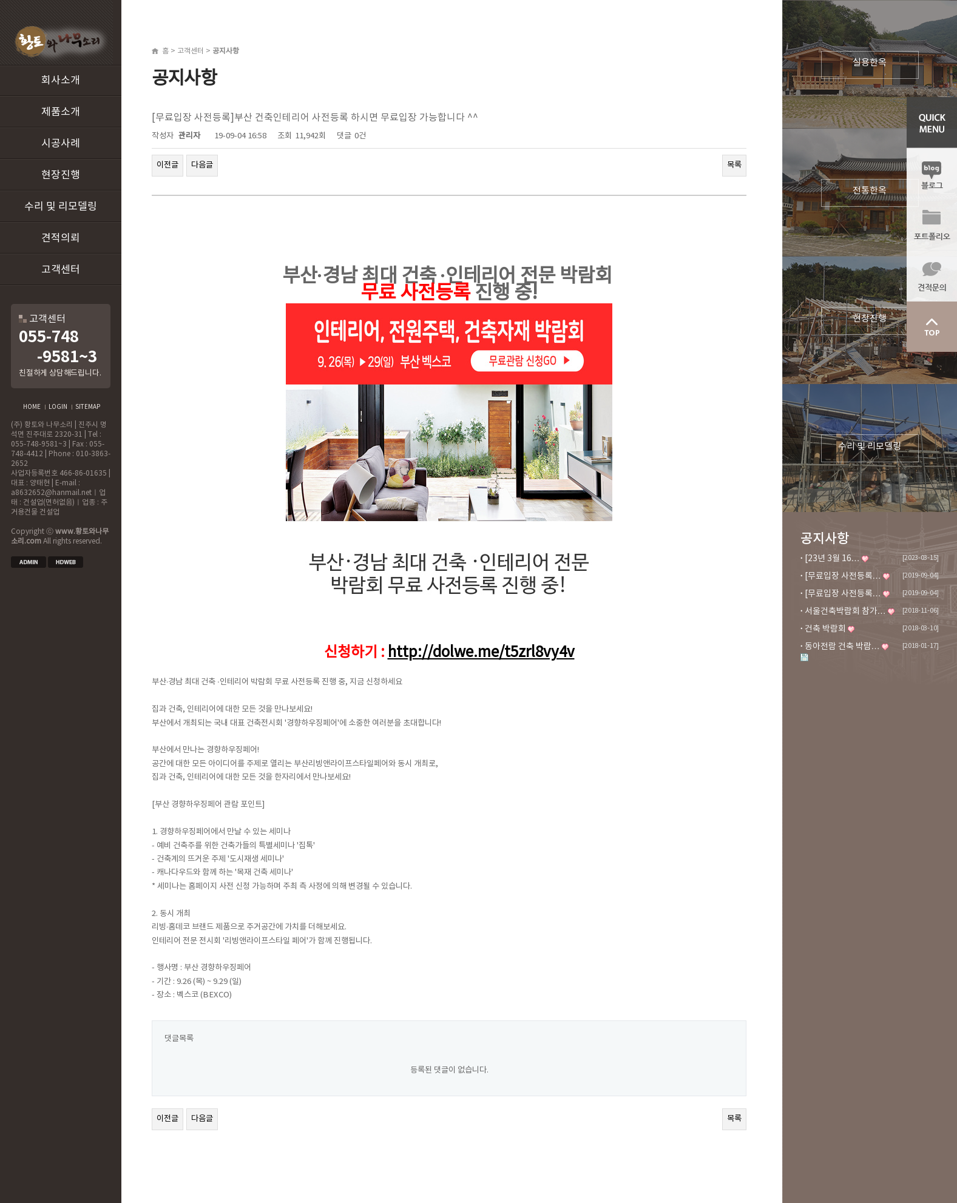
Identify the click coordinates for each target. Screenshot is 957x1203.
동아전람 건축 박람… (842, 647)
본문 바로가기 (0, 0)
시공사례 (60, 144)
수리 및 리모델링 (60, 207)
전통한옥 (870, 191)
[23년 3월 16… (832, 559)
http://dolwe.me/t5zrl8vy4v (481, 652)
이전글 (167, 165)
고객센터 (60, 270)
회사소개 (60, 81)
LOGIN (58, 407)
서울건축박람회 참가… (845, 611)
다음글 (202, 165)
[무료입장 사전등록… (843, 576)
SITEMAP (87, 407)
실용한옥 (870, 63)
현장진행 (60, 175)
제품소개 (60, 112)
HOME (32, 407)
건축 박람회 (825, 629)
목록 (734, 165)
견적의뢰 (60, 238)
